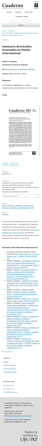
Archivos (18, 12)
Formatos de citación (11, 196)
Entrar (37, 2)
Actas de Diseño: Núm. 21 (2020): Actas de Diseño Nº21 (23, 256)
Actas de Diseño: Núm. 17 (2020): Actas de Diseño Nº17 (23, 266)
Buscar (20, 25)
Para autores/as (8, 389)
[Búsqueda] (21, 21)
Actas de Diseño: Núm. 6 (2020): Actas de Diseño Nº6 (23, 300)
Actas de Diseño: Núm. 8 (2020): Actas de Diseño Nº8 (22, 285)
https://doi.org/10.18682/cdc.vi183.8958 (20, 69)
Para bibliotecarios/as (10, 392)
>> (12, 351)
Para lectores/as (8, 385)
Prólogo (24, 316)
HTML (16, 164)
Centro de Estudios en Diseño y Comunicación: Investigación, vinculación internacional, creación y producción (22, 273)
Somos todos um (24, 254)
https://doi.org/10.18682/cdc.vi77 (20, 416)
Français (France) (9, 369)
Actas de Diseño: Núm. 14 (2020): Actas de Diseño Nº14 (21, 277)
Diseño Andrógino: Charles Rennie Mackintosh (21, 304)
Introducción (26, 339)
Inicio (4, 31)
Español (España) (9, 365)
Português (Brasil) (9, 372)
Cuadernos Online (21, 16)
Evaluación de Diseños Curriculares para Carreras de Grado (22, 282)
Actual (9, 12)
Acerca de (28, 12)
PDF (6, 164)
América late (26, 299)
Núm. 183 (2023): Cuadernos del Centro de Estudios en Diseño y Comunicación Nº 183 (20, 34)
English (5, 362)
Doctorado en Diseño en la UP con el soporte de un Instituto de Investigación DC (23, 263)
